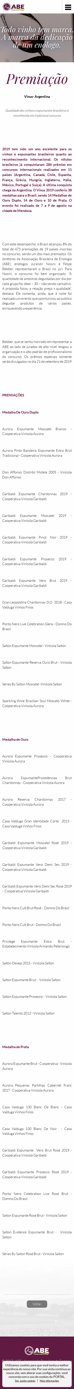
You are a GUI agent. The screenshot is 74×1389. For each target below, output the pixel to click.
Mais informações (49, 1380)
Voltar (37, 1304)
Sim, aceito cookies (25, 1380)
